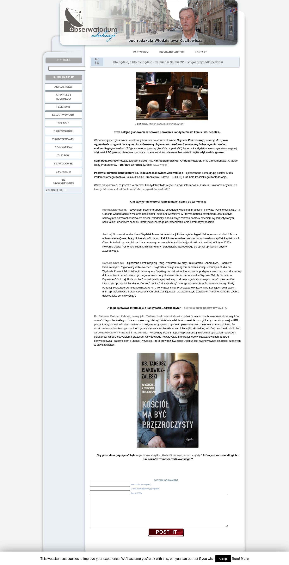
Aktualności (63, 87)
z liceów (63, 155)
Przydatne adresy (171, 52)
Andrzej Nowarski (114, 234)
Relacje (63, 123)
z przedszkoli (63, 131)
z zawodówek (63, 163)
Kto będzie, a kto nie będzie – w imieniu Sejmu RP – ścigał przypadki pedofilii (168, 62)
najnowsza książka (168, 455)
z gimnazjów (63, 147)
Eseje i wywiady (63, 114)
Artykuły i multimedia (63, 97)
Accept (223, 558)
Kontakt (201, 52)
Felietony (63, 106)
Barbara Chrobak (113, 262)
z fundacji (63, 171)
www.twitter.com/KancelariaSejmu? (163, 123)
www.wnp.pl (160, 164)
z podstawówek (63, 139)
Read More (240, 558)
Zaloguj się (54, 190)
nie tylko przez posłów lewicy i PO (205, 307)
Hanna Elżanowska (114, 209)
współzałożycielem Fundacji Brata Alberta (120, 332)
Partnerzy (140, 52)
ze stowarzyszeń (63, 181)
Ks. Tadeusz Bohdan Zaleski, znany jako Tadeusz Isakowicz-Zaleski (137, 316)
